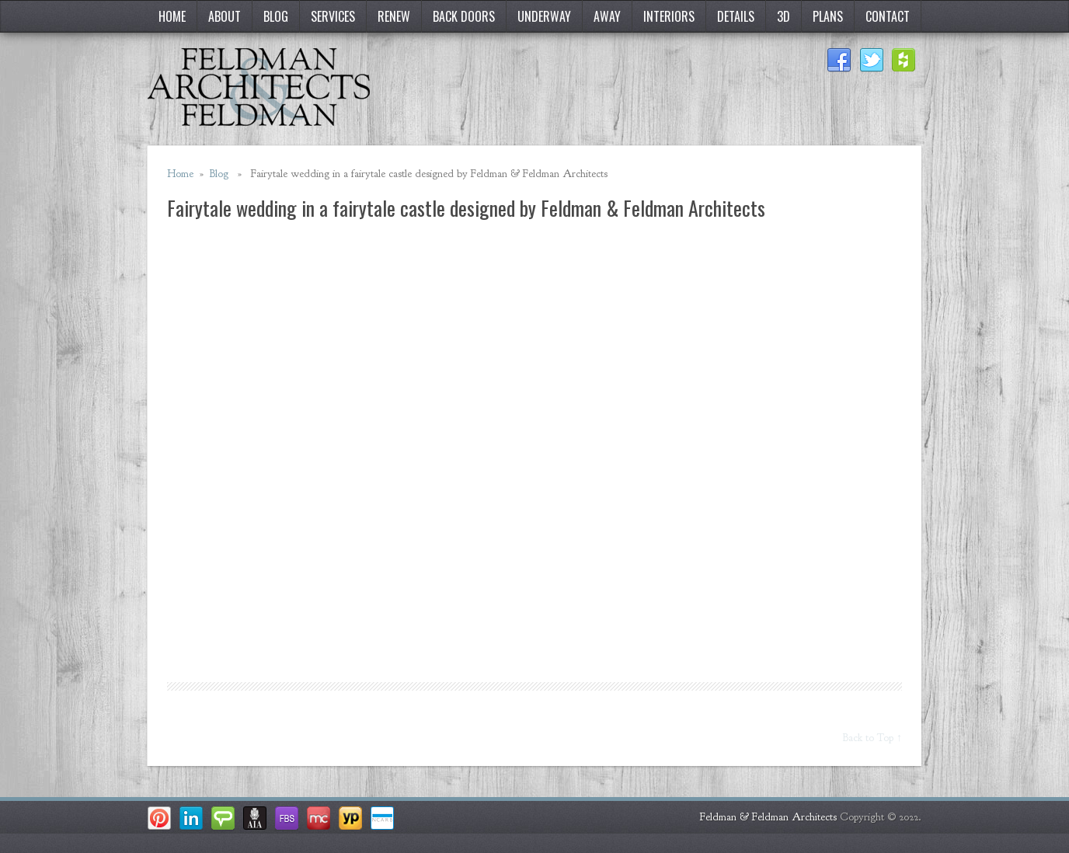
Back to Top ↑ (872, 737)
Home (172, 16)
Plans (828, 16)
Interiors (669, 16)
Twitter (871, 60)
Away (607, 16)
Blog (275, 16)
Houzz (904, 60)
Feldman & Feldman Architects (768, 816)
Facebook (839, 60)
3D (783, 16)
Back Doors (464, 16)
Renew (394, 16)
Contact (887, 16)
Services (333, 16)
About (224, 16)
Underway (544, 16)
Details (735, 16)
